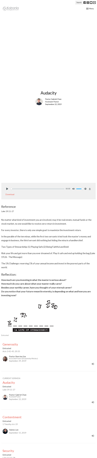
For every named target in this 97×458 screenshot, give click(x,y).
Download (9, 194)
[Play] (7, 189)
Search (79, 2)
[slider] (37, 189)
